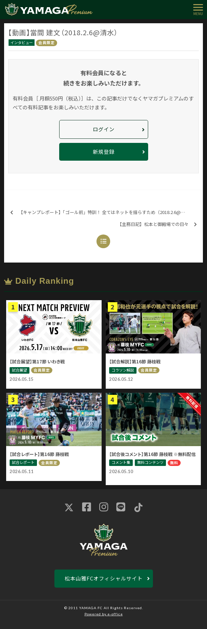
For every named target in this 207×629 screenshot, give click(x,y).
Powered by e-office (104, 614)
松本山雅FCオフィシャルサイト (104, 578)
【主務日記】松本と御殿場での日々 (157, 224)
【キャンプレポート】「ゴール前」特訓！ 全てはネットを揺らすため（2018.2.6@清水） (102, 212)
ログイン (104, 129)
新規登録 (104, 151)
